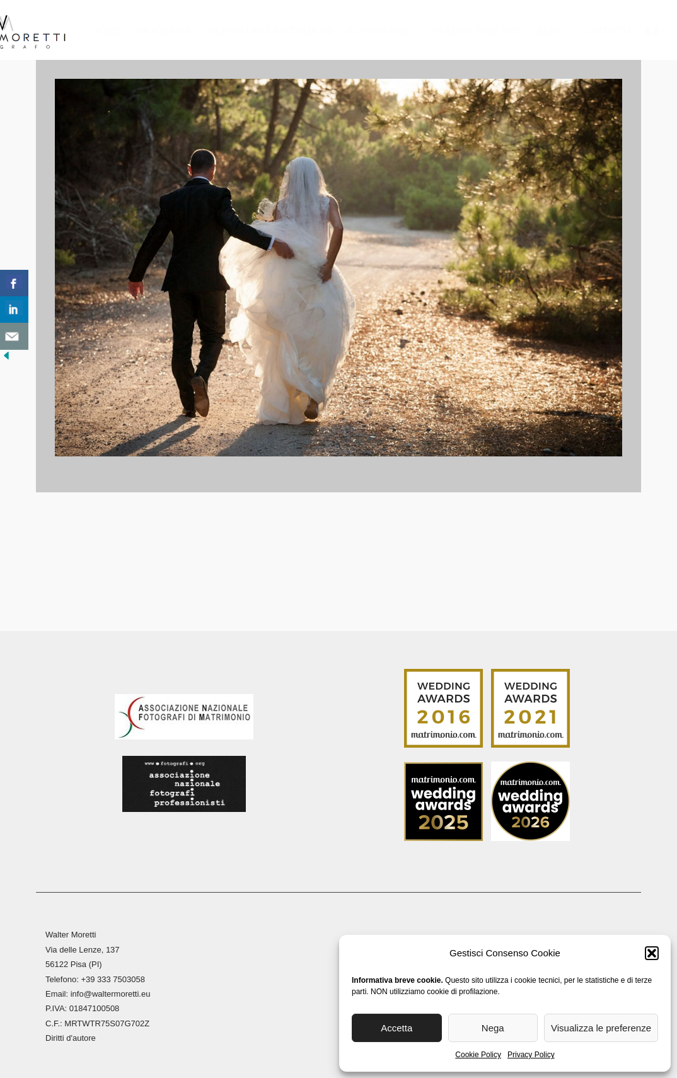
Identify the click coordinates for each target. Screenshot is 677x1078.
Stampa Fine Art (477, 31)
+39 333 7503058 (113, 977)
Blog (551, 31)
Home (107, 31)
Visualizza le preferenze (601, 1028)
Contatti (606, 31)
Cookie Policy (478, 1054)
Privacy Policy (531, 1054)
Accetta (396, 1028)
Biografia (165, 31)
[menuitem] (655, 35)
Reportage (378, 31)
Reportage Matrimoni (270, 31)
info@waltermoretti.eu (111, 991)
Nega (493, 1028)
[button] (651, 953)
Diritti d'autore (70, 1035)
